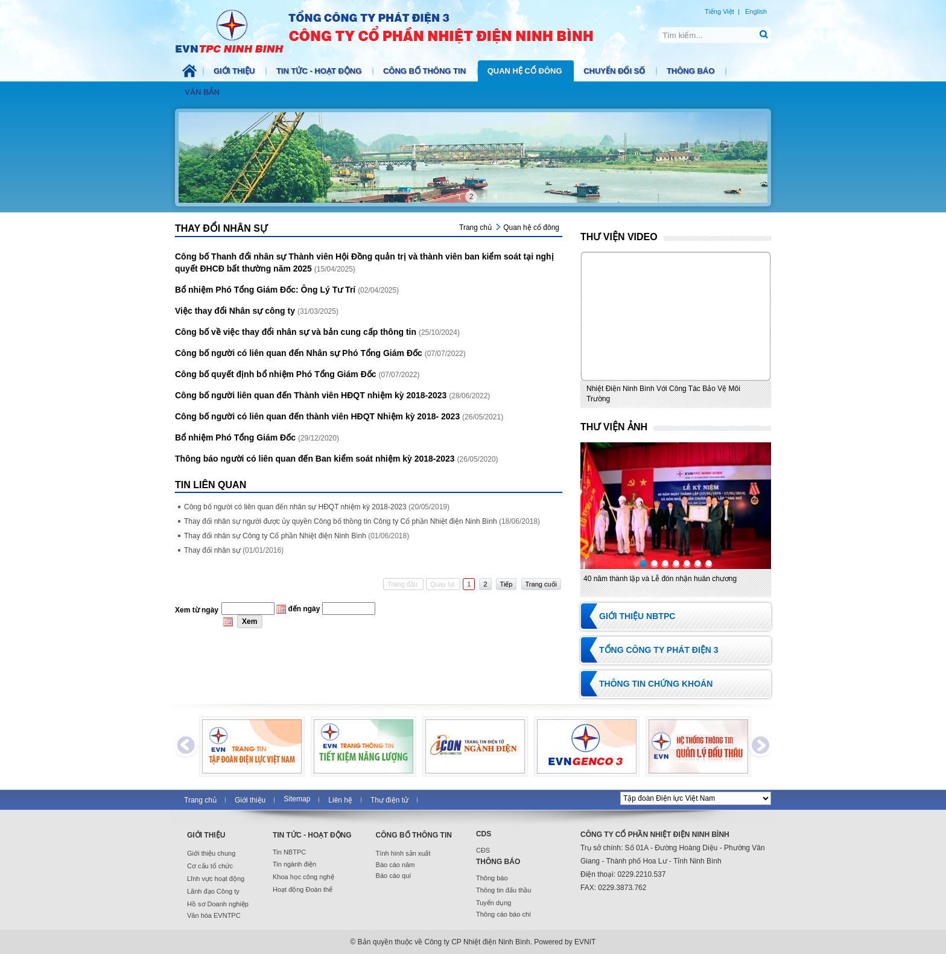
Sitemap (297, 799)
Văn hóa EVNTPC (214, 915)
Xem (249, 621)
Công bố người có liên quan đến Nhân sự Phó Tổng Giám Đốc (300, 353)
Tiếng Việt (719, 11)
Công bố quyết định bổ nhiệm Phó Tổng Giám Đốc (276, 374)
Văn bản (203, 92)
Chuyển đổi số (615, 70)
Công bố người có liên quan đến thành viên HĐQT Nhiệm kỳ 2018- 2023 (318, 416)
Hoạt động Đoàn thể (302, 889)
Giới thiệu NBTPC (637, 616)
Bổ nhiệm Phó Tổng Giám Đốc (236, 437)
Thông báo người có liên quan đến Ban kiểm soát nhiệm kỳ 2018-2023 (316, 458)
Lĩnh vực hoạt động (215, 878)
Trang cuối (541, 584)
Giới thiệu (235, 70)
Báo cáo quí (393, 875)
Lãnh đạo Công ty (213, 891)
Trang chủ (475, 227)
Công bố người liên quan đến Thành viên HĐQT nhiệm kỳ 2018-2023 (312, 395)
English (756, 11)
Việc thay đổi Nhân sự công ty (236, 311)
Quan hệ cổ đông (526, 70)
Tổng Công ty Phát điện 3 (659, 650)
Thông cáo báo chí (503, 914)
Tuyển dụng (493, 902)
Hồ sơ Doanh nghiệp (218, 904)
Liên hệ (340, 800)
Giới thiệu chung (211, 853)
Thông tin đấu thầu (504, 890)
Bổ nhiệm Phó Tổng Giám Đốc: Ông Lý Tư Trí (266, 289)
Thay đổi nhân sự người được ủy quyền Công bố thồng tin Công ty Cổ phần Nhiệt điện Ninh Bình (362, 521)
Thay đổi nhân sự (234, 550)
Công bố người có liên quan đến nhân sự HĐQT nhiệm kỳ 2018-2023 (316, 507)
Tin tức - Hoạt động (320, 70)
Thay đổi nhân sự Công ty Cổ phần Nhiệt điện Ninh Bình (296, 536)
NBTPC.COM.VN (397, 30)
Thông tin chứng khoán (656, 683)
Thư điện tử (389, 800)
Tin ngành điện (294, 864)
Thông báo (692, 70)
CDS (483, 834)
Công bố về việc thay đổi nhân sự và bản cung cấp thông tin (297, 332)
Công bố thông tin (425, 70)
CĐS (483, 850)
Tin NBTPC (289, 852)
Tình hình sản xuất (403, 853)
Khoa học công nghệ (303, 876)
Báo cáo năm (395, 864)
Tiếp (506, 584)
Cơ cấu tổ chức (210, 866)
